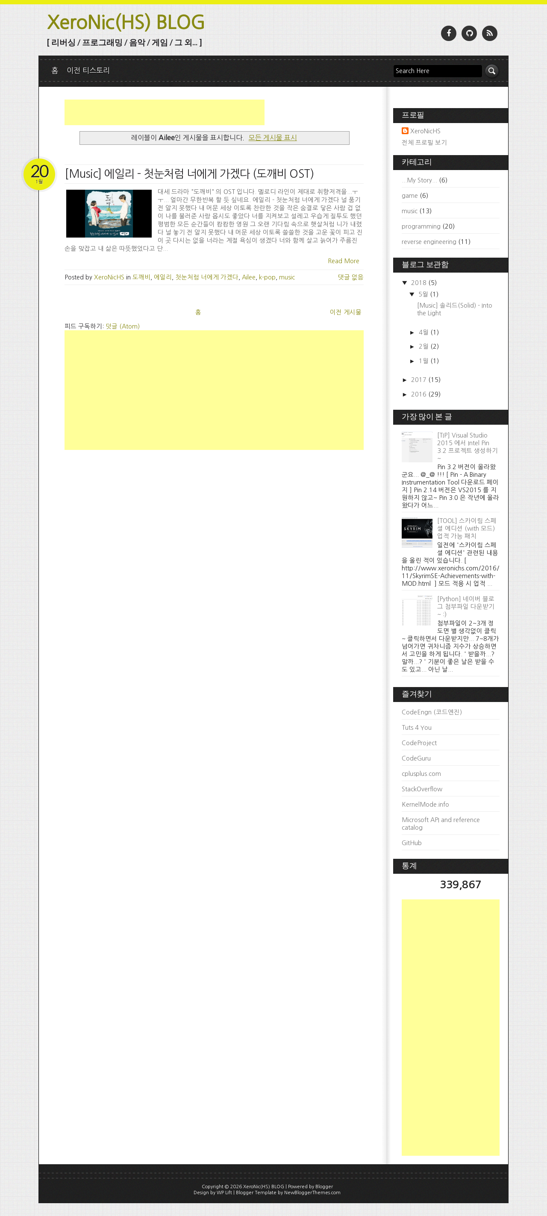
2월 (424, 347)
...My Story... (419, 180)
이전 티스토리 (88, 70)
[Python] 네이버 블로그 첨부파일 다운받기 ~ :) (465, 606)
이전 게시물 (346, 312)
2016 (419, 394)
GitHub (412, 843)
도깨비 (141, 277)
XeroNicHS (425, 131)
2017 (419, 380)
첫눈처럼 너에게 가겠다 (206, 277)
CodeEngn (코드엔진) (432, 712)
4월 (424, 332)
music (287, 277)
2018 (419, 283)
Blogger (324, 1186)
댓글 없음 (351, 277)
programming (421, 226)
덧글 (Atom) (123, 326)
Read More (343, 261)
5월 (424, 294)
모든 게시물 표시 (273, 137)
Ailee (249, 277)
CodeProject (419, 743)
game (410, 196)
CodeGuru (416, 758)
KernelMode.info (425, 805)
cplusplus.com (421, 774)
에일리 (163, 277)
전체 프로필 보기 (424, 143)
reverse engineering (429, 242)
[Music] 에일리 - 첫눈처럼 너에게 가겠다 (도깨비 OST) (189, 173)
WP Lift (224, 1192)
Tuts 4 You (417, 728)
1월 (424, 361)
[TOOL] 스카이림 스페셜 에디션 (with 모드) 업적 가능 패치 (467, 528)
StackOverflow (422, 789)
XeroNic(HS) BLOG (126, 22)
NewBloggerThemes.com (312, 1192)
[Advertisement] (165, 112)
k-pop (267, 277)
